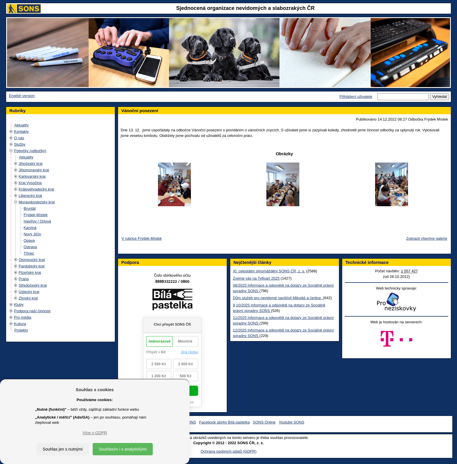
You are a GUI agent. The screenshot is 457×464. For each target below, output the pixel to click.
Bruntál (30, 208)
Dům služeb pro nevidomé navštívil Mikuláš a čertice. (278, 298)
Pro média (22, 317)
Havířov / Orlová (37, 221)
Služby (19, 144)
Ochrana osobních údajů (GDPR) (228, 451)
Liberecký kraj (30, 195)
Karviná (30, 227)
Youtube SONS (291, 422)
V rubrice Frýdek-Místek (142, 238)
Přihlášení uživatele (355, 96)
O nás (19, 138)
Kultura (20, 324)
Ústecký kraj (29, 292)
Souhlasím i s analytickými (123, 449)
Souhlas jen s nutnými (63, 449)
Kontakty (21, 131)
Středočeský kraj (33, 285)
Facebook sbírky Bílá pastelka (224, 422)
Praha (24, 279)
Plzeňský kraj (30, 272)
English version (22, 95)
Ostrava (30, 247)
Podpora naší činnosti (32, 311)
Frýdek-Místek (36, 215)
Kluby (19, 304)
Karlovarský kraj (32, 176)
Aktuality (21, 125)
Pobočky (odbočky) (30, 151)
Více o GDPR (94, 433)
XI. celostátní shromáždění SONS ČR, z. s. (269, 271)
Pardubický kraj (32, 266)
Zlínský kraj (28, 298)
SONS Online (264, 422)
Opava (29, 240)
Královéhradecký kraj (36, 189)
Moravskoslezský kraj (37, 202)
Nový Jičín (32, 234)
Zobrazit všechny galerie (426, 238)
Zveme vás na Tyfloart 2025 (256, 278)
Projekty (21, 330)
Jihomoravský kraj (34, 170)
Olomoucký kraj (32, 259)
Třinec (29, 253)
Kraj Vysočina (30, 183)
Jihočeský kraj (31, 163)
